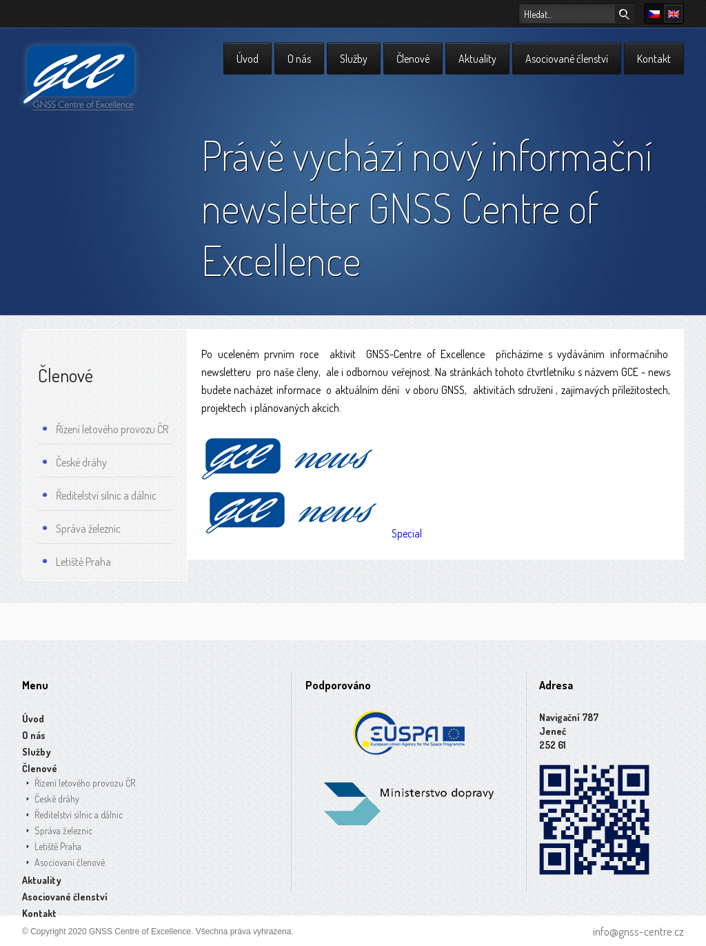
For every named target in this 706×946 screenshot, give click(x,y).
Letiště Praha (77, 564)
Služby (353, 59)
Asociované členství (566, 59)
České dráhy (75, 464)
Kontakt (654, 59)
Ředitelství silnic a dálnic (100, 497)
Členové (413, 59)
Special (313, 533)
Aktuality (477, 59)
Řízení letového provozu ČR (105, 431)
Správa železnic (82, 531)
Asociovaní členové (69, 862)
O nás (299, 59)
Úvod (247, 59)
